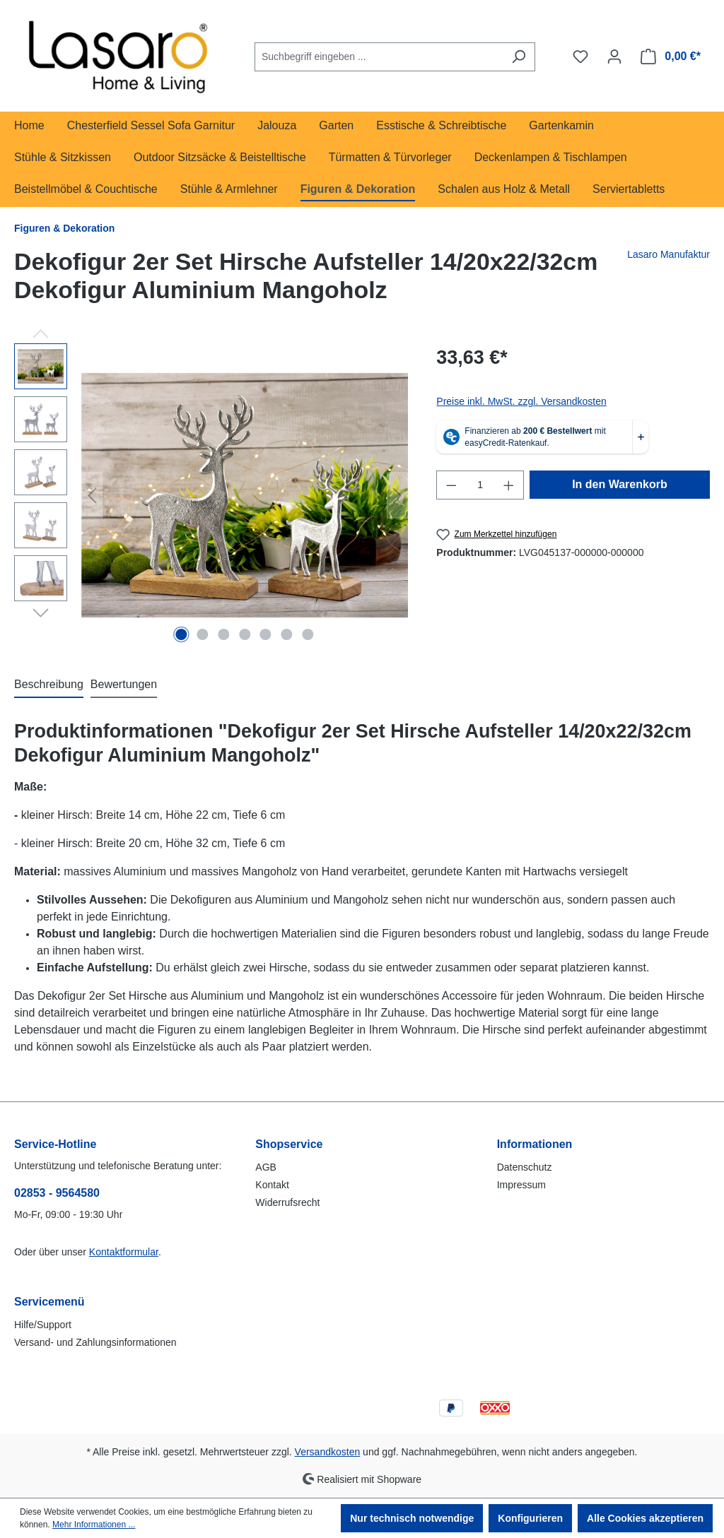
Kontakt (271, 1184)
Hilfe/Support (42, 1324)
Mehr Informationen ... (93, 1525)
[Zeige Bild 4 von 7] (244, 634)
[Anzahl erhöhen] (509, 485)
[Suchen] (518, 56)
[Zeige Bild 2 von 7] (202, 634)
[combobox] (379, 56)
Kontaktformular (123, 1252)
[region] (211, 495)
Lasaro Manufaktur (668, 254)
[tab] (48, 685)
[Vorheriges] (92, 496)
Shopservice (288, 1144)
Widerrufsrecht (287, 1202)
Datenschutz (524, 1167)
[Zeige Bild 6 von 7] (287, 634)
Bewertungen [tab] (123, 684)
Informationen (535, 1144)
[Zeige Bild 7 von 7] (308, 634)
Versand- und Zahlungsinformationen (95, 1342)
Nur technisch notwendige (412, 1518)
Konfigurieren (530, 1518)
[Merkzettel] (580, 56)
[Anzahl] (480, 485)
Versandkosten (328, 1451)
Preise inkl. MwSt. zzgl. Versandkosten (521, 401)
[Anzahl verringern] (451, 485)
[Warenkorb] (670, 56)
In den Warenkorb (619, 484)
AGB (265, 1167)
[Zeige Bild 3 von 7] (223, 634)
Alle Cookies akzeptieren (645, 1518)
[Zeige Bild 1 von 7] (181, 634)
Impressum (521, 1184)
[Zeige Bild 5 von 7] (266, 634)
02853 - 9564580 (57, 1193)
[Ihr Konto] (614, 56)
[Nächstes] (397, 496)
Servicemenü (49, 1302)
